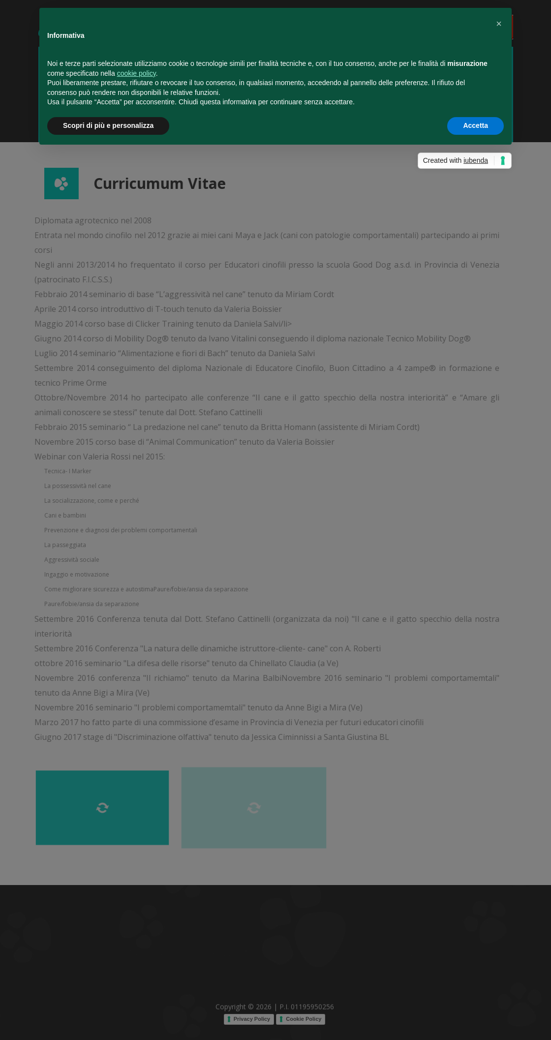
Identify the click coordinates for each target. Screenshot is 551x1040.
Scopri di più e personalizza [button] (108, 125)
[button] (499, 23)
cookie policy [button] (136, 73)
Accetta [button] (475, 125)
